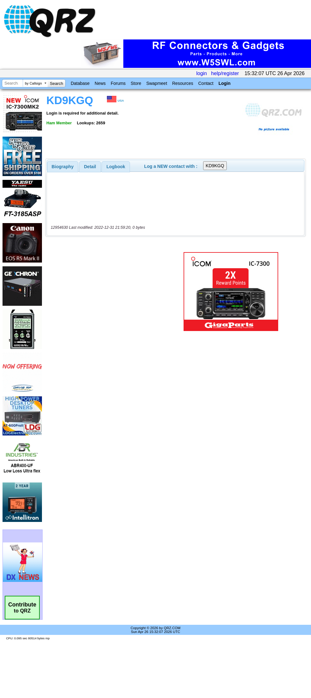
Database (80, 83)
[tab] (63, 166)
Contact (205, 83)
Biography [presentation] (63, 166)
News (100, 83)
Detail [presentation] (90, 166)
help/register (225, 73)
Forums (118, 83)
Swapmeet (156, 83)
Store (136, 83)
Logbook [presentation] (116, 166)
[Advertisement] (105, 291)
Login (225, 83)
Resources (182, 83)
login (201, 73)
